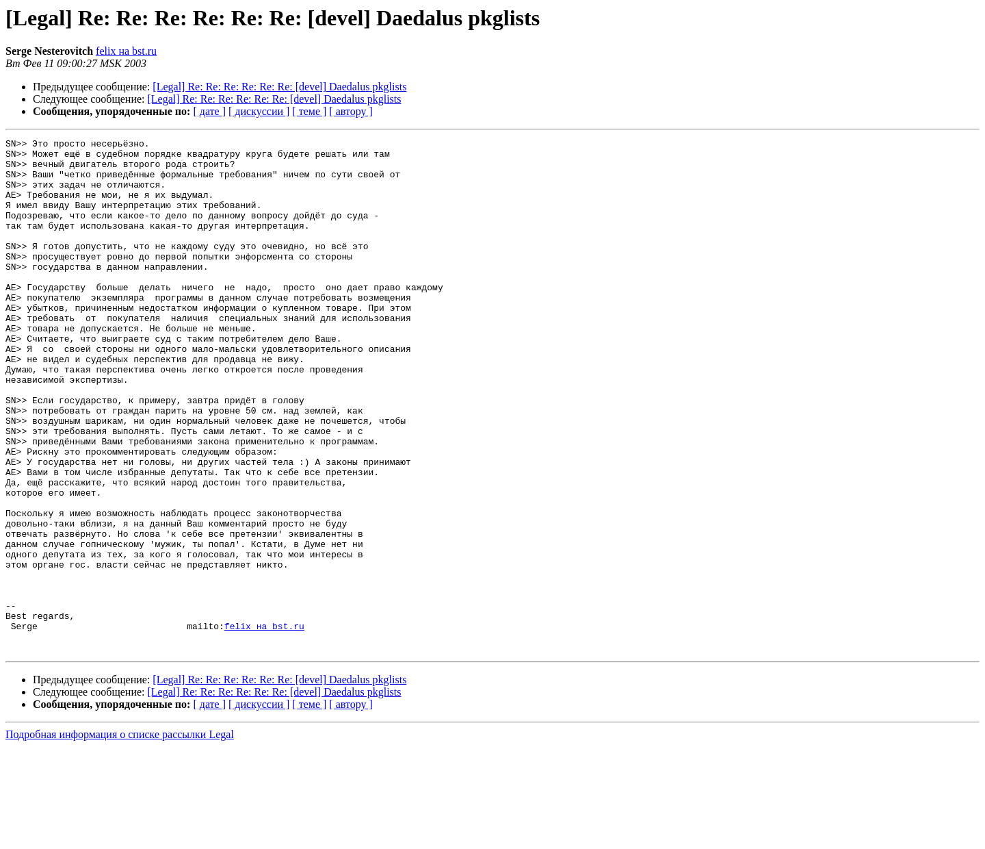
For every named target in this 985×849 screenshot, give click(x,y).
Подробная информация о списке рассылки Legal (119, 837)
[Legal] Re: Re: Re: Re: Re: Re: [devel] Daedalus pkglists (279, 86)
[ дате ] (209, 111)
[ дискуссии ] (258, 111)
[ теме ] (309, 111)
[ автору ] (350, 111)
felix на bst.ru (126, 51)
